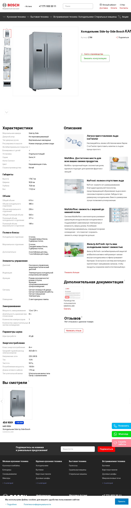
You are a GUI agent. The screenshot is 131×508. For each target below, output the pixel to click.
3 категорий (41, 483)
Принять (121, 501)
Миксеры (6, 478)
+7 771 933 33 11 (47, 6)
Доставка (104, 8)
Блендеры (7, 470)
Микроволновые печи (111, 478)
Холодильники (86, 16)
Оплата (114, 8)
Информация (43, 495)
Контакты (124, 8)
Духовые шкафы (43, 478)
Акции (125, 16)
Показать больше (71, 271)
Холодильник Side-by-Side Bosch (16, 429)
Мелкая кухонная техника (15, 461)
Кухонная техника (16, 16)
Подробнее (12, 504)
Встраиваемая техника (65, 16)
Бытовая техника (39, 16)
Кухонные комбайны (11, 466)
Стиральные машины (105, 16)
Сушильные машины (77, 470)
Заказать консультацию (95, 57)
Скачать (67, 307)
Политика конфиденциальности (37, 504)
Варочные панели (43, 474)
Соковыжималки (10, 474)
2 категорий (108, 483)
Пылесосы (73, 466)
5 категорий (8, 483)
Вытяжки (39, 470)
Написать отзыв (73, 329)
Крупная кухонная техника (49, 461)
